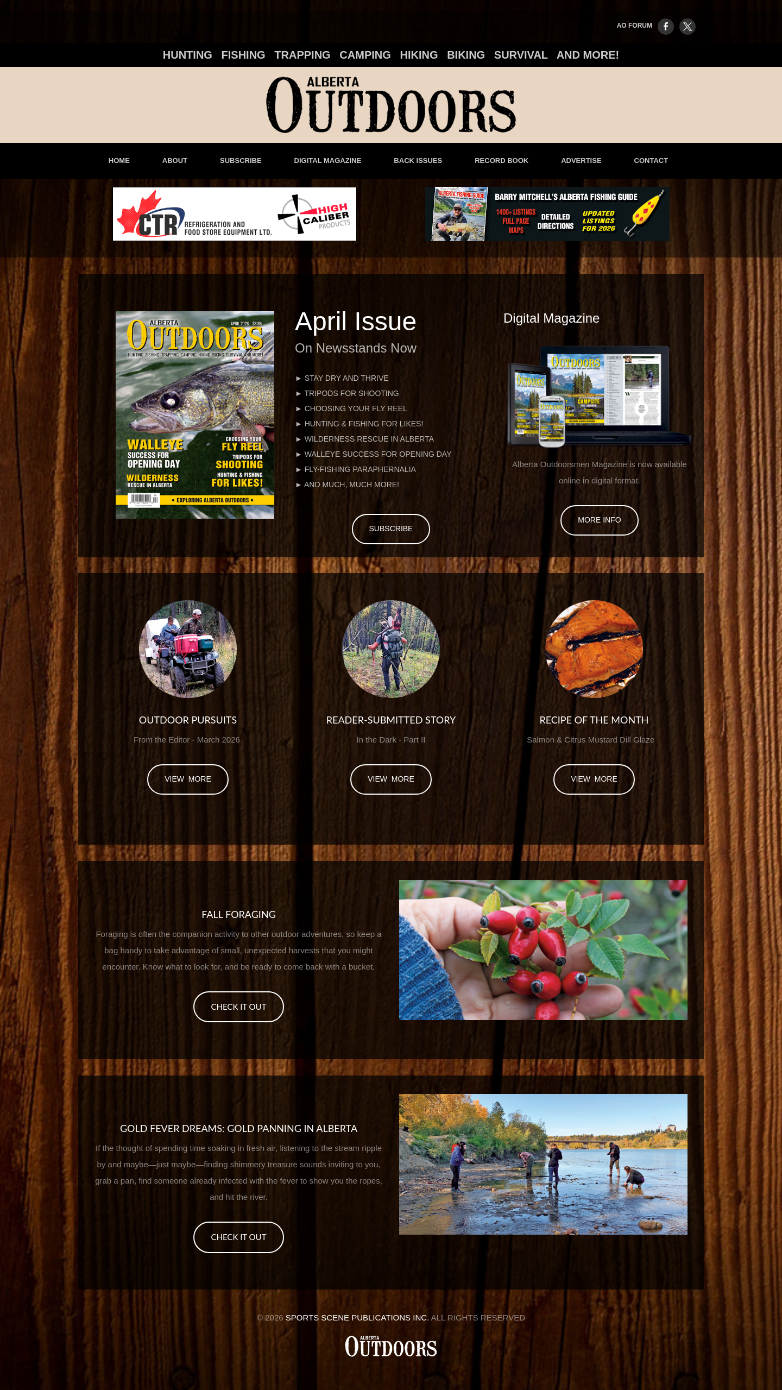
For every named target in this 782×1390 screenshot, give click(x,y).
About (174, 160)
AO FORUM (634, 25)
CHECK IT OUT (238, 1006)
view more (188, 779)
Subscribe (241, 160)
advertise (581, 160)
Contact (651, 160)
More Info (599, 519)
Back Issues (418, 160)
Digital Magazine (328, 160)
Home (119, 160)
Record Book (501, 160)
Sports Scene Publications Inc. (358, 1317)
